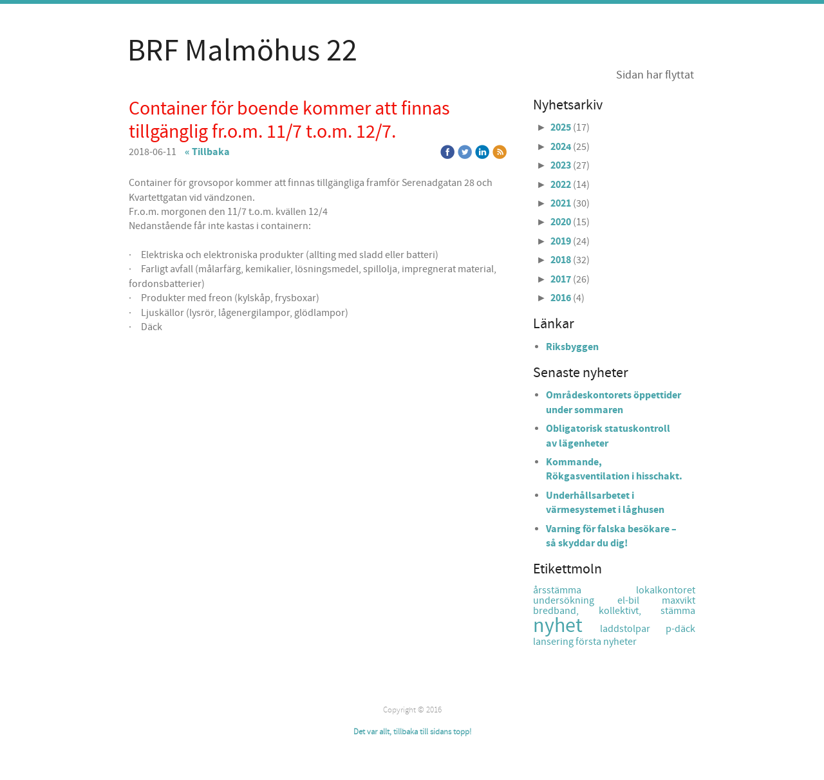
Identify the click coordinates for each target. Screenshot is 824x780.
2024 (560, 147)
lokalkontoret (665, 590)
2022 (560, 185)
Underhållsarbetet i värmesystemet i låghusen (605, 502)
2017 (560, 279)
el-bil (639, 600)
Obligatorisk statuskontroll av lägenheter (608, 436)
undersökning (575, 600)
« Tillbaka (207, 152)
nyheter (620, 641)
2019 (560, 241)
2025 (560, 127)
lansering (554, 641)
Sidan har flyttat (655, 75)
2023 (560, 165)
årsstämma (584, 590)
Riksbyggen (572, 347)
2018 (560, 260)
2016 (560, 298)
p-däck (680, 628)
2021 (560, 203)
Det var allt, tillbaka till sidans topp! (412, 732)
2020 (560, 222)
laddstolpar (633, 628)
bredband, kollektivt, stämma (614, 610)
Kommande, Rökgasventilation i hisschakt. (614, 469)
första (589, 641)
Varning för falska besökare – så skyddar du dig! (611, 536)
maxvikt (678, 600)
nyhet (566, 626)
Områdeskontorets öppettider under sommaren (613, 402)
